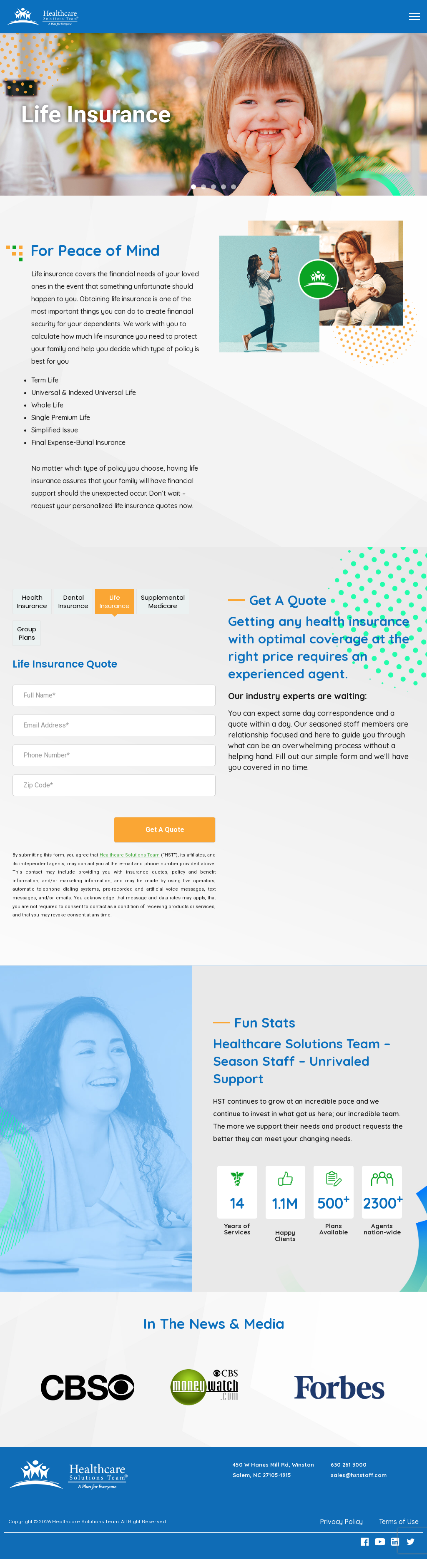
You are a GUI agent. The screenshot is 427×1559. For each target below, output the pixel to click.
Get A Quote (165, 830)
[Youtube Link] (381, 1542)
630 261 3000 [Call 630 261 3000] (349, 1464)
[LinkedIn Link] (396, 1542)
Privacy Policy (341, 1521)
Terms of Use (399, 1521)
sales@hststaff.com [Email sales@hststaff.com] (359, 1475)
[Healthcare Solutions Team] (130, 855)
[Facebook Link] (366, 1542)
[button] (193, 186)
